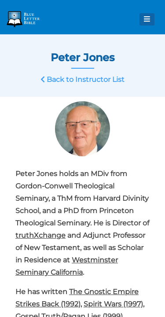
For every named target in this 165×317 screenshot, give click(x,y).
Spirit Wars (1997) (113, 304)
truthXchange (40, 235)
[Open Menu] (146, 19)
